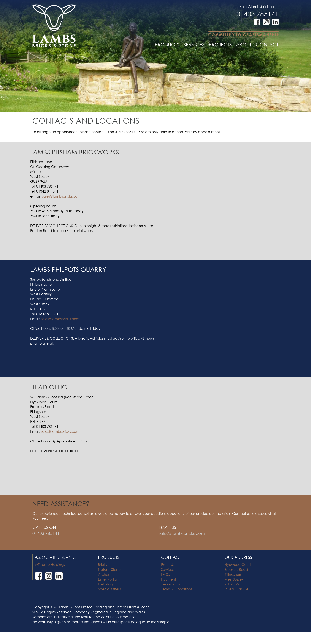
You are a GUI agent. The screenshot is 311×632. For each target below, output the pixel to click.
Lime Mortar (107, 579)
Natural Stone (109, 569)
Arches (103, 574)
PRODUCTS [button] (167, 44)
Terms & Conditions (176, 589)
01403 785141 (257, 14)
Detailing (105, 584)
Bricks (102, 564)
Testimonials (170, 584)
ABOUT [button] (243, 44)
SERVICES (194, 44)
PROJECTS (220, 44)
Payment (168, 579)
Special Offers (109, 589)
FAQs (165, 574)
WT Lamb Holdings (50, 564)
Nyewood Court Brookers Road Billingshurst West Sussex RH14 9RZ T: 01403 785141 (237, 576)
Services (167, 569)
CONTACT (267, 44)
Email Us (167, 564)
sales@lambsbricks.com (259, 6)
